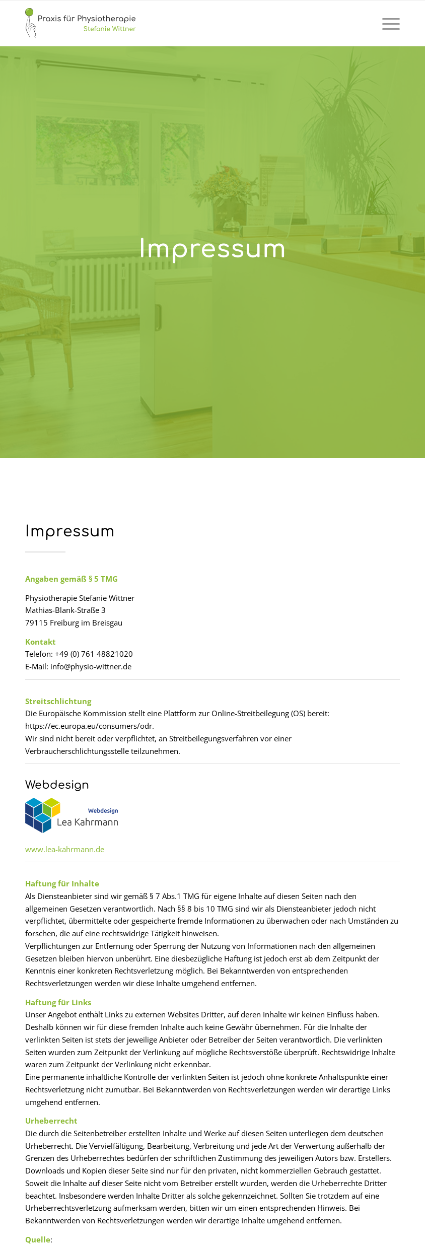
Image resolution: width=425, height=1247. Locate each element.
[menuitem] (386, 23)
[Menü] (386, 23)
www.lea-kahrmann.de (64, 849)
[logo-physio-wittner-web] (80, 23)
